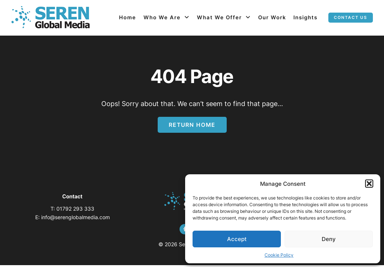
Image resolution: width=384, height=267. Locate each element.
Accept (237, 239)
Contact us (350, 17)
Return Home (192, 124)
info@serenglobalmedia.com (75, 217)
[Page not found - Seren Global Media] (50, 18)
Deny (329, 239)
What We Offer (219, 17)
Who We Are (162, 17)
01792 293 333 (75, 208)
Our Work (272, 17)
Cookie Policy (279, 255)
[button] (369, 183)
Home (127, 17)
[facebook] (185, 229)
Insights (305, 17)
